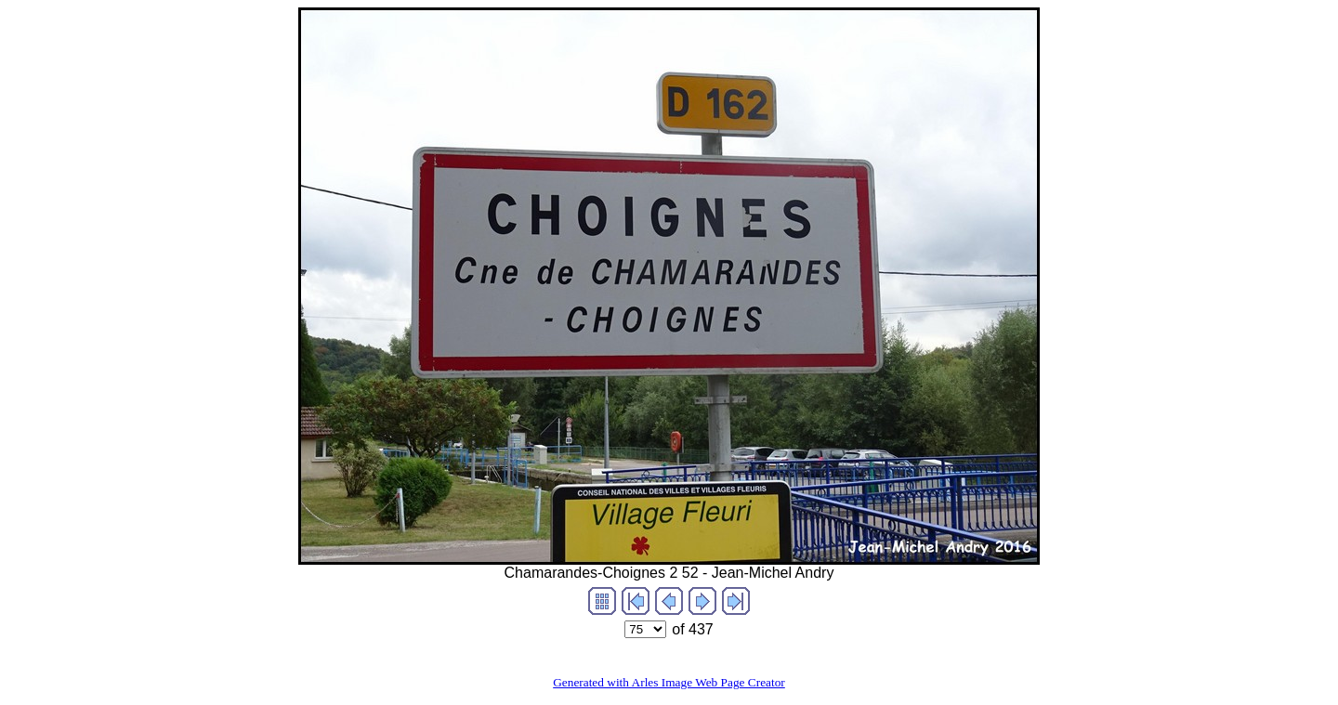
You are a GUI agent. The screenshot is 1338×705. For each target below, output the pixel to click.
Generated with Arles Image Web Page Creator (669, 682)
